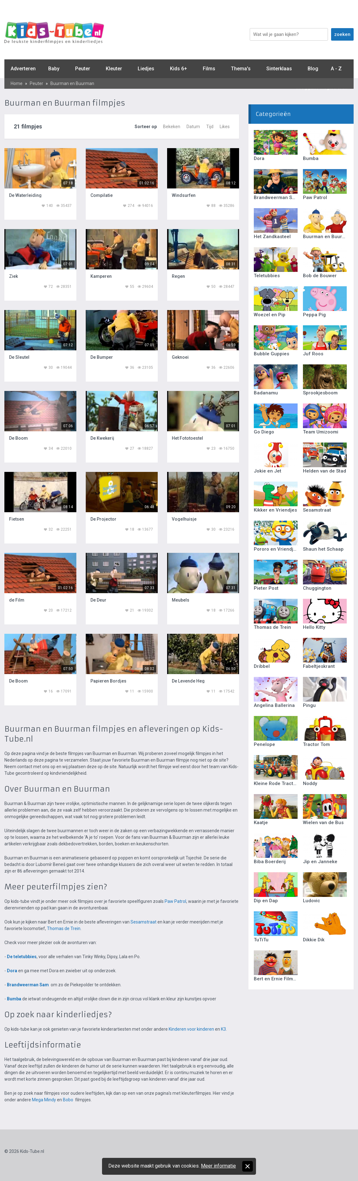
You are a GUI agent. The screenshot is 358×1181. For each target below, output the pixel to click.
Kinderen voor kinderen (191, 1029)
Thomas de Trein (63, 928)
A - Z (336, 69)
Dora (12, 970)
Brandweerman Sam (28, 984)
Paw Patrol (175, 901)
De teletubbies (22, 956)
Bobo (68, 1099)
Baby (53, 69)
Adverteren (23, 69)
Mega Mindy (44, 1099)
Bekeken (171, 126)
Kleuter (114, 69)
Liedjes (146, 69)
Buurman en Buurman (72, 83)
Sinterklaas (279, 69)
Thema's (241, 69)
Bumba (14, 998)
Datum (193, 126)
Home (17, 83)
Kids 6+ (178, 69)
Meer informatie (218, 1166)
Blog (313, 69)
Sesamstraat (143, 921)
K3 (223, 1029)
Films (209, 69)
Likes (225, 126)
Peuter (82, 69)
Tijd (209, 126)
